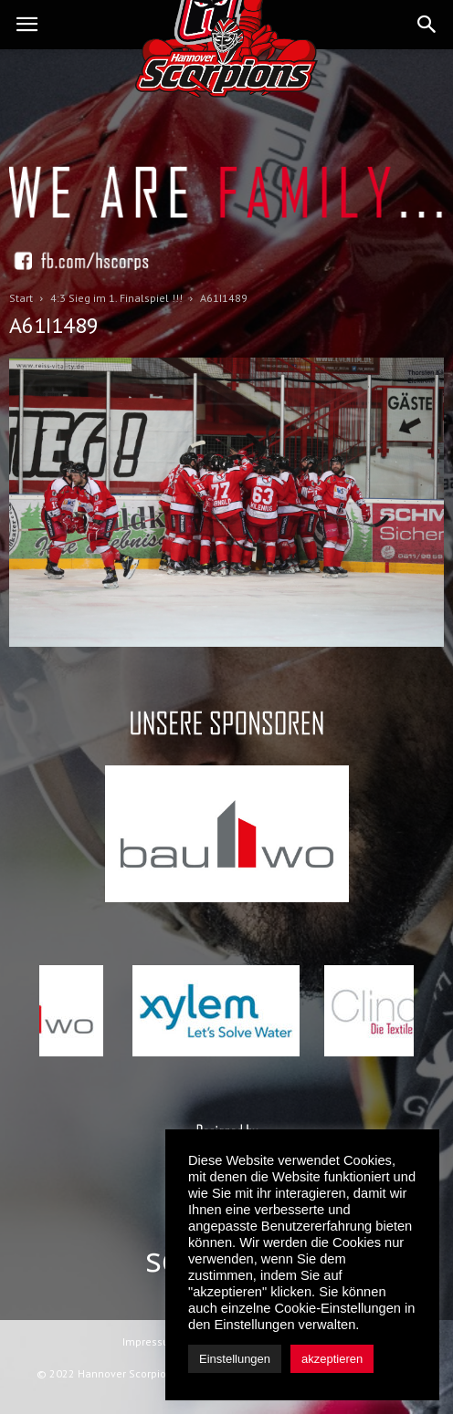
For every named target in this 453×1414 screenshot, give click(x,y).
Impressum (150, 1341)
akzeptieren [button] (332, 1359)
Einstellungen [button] (234, 1359)
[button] (427, 24)
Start (21, 298)
